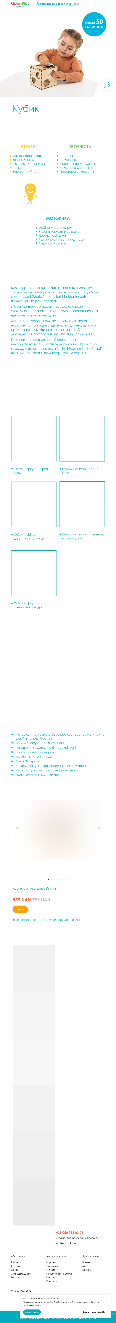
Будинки (16, 1262)
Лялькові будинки (21, 1273)
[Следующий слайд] (99, 829)
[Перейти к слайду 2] (51, 879)
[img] (25, 1237)
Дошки (15, 1269)
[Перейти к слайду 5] (59, 879)
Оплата (51, 1269)
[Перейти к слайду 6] (62, 879)
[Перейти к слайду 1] (48, 879)
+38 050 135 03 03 (69, 1233)
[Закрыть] (112, 1313)
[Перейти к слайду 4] (56, 879)
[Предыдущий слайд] (17, 829)
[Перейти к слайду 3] (54, 879)
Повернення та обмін (59, 1273)
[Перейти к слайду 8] (67, 879)
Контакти (51, 1281)
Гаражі (15, 1277)
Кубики (15, 1266)
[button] (33, 573)
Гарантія (51, 1262)
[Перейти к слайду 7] (64, 879)
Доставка (52, 1266)
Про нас (51, 1277)
